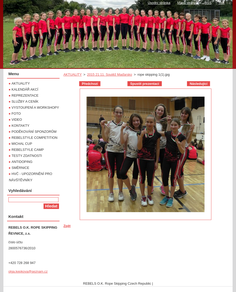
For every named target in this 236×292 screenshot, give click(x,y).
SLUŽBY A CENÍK (25, 101)
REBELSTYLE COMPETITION (34, 138)
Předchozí (90, 84)
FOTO (16, 113)
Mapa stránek (187, 3)
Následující (198, 84)
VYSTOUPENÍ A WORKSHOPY (35, 107)
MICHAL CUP (22, 144)
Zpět (67, 226)
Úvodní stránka (159, 3)
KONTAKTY (20, 126)
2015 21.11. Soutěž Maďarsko (109, 74)
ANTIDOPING (22, 162)
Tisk (221, 3)
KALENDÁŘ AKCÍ (25, 89)
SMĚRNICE (20, 168)
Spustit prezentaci (144, 84)
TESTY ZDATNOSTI (27, 156)
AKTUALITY (72, 74)
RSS (208, 3)
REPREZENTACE (25, 95)
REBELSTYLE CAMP (28, 150)
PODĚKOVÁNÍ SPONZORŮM (34, 132)
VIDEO (17, 120)
